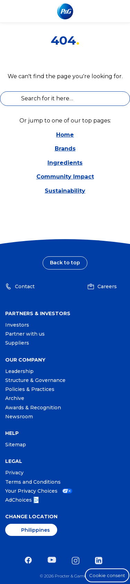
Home (65, 134)
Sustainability (65, 191)
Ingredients (65, 162)
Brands (65, 148)
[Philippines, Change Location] (31, 530)
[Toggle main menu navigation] (119, 11)
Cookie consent (107, 575)
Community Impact (65, 176)
